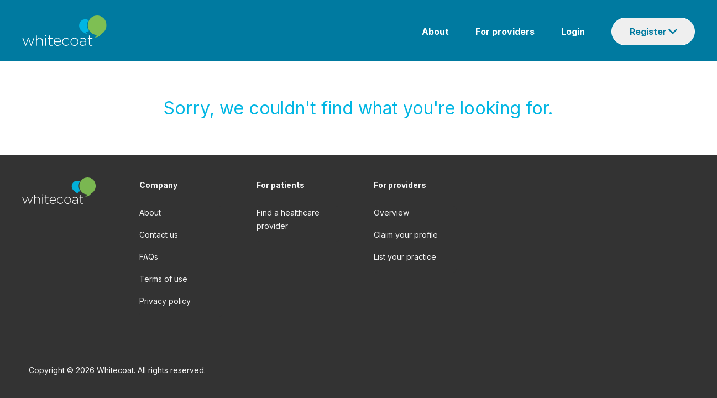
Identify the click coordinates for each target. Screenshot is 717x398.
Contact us (158, 234)
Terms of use (163, 279)
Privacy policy (165, 301)
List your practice (405, 256)
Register (648, 31)
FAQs (148, 256)
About (435, 31)
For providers (505, 31)
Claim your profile (406, 234)
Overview (391, 212)
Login (573, 31)
